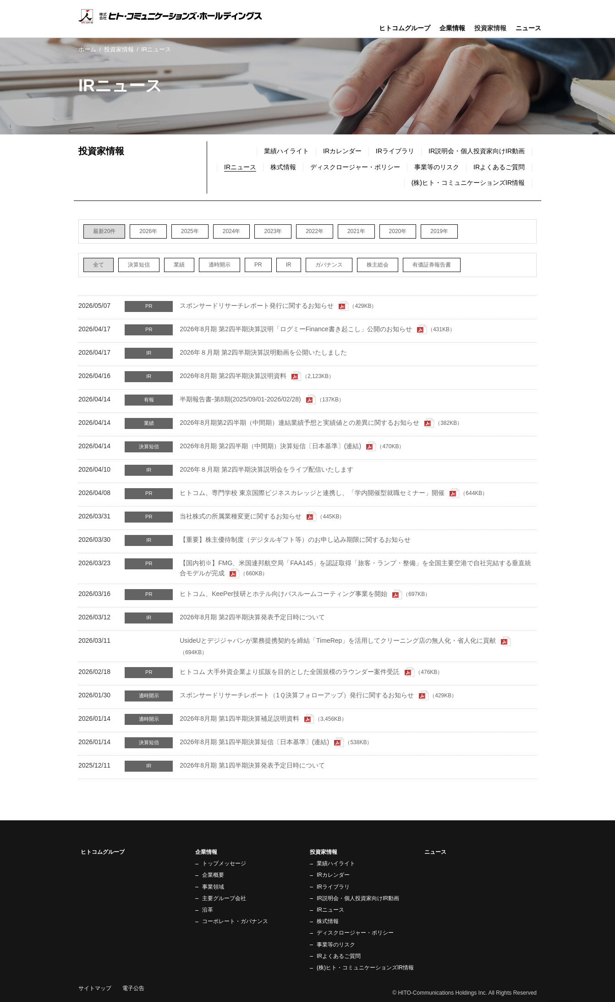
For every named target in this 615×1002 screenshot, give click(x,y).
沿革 (207, 910)
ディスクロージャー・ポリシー (355, 167)
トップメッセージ (224, 863)
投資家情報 (119, 49)
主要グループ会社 (224, 898)
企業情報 (452, 28)
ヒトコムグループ (404, 28)
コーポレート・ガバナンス (235, 921)
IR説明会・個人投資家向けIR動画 (476, 151)
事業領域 (213, 887)
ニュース (528, 28)
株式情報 (283, 167)
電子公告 (133, 988)
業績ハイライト (286, 151)
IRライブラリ (395, 151)
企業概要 (213, 875)
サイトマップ (94, 988)
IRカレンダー (342, 151)
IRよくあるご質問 (499, 167)
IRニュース (330, 910)
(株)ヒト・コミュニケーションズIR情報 (468, 182)
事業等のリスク (436, 167)
